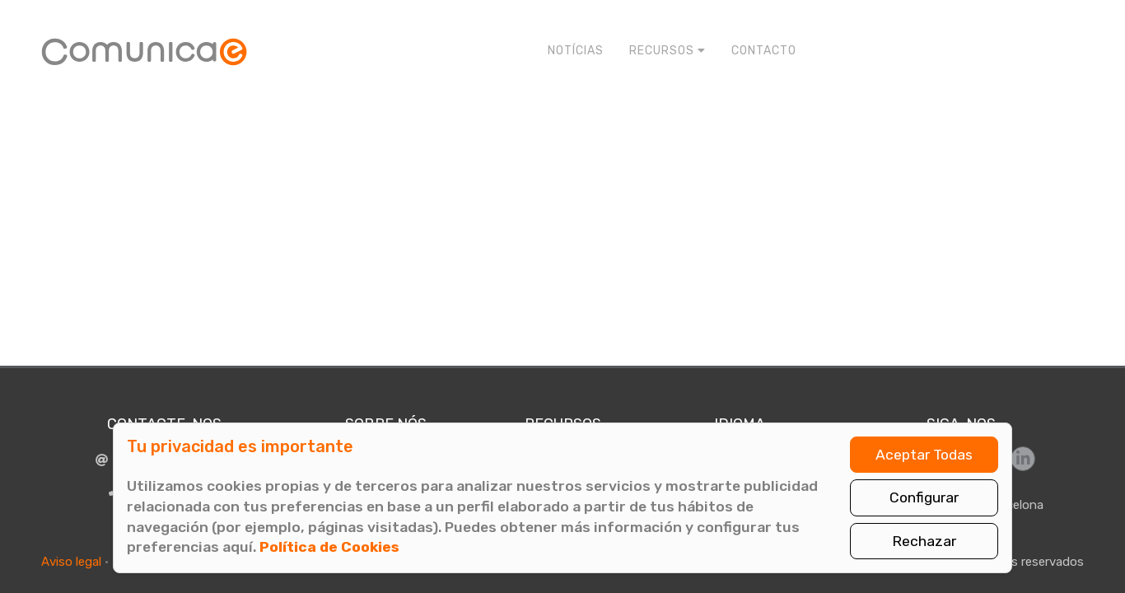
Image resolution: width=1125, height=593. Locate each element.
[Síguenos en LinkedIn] (1023, 458)
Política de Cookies (329, 547)
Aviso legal (71, 561)
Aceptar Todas (924, 454)
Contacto (763, 51)
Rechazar (924, 541)
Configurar (924, 497)
